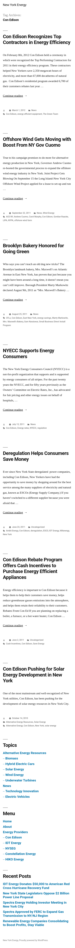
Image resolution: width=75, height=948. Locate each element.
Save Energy (38, 643)
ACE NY (9, 216)
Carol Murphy (35, 216)
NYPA (10, 220)
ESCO (45, 530)
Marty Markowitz (60, 318)
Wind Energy (48, 213)
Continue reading (15, 96)
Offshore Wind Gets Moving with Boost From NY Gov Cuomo (37, 142)
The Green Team (50, 114)
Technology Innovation (22, 791)
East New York (29, 318)
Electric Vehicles (17, 797)
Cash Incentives (13, 643)
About (7, 827)
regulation (42, 428)
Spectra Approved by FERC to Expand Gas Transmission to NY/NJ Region (33, 914)
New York (7, 534)
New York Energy (14, 5)
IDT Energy (54, 530)
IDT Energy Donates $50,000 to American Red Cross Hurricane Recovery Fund (36, 886)
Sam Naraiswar (31, 321)
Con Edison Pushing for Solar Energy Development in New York (33, 674)
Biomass (11, 758)
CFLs (8, 318)
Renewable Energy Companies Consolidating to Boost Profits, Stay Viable (35, 923)
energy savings (44, 318)
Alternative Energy (14, 725)
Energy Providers (15, 832)
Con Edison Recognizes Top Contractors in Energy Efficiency (36, 39)
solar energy (50, 725)
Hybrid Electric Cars (19, 764)
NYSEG (10, 848)
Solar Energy (40, 722)
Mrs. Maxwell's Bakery (13, 321)
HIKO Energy (14, 859)
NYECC (33, 428)
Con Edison (11, 114)
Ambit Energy (12, 530)
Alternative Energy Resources (19, 722)
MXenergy (64, 530)
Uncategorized (37, 527)
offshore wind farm (23, 220)
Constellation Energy (20, 854)
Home (7, 821)
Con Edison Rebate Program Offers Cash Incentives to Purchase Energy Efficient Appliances (32, 568)
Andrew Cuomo (21, 216)
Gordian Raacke (61, 216)
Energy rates (23, 428)
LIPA (5, 220)
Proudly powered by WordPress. (33, 940)
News (33, 110)
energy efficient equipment (29, 114)
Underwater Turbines (20, 780)
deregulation (36, 530)
